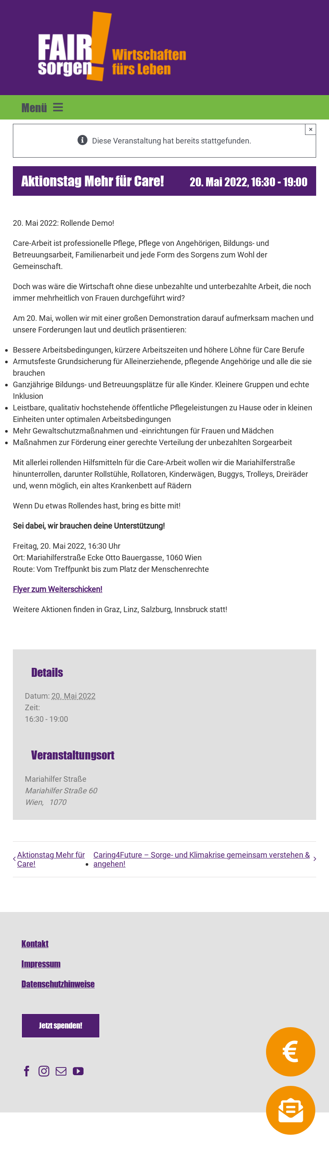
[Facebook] (26, 1071)
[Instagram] (44, 1071)
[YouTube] (78, 1071)
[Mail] (61, 1071)
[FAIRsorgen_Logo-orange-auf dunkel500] (112, 10)
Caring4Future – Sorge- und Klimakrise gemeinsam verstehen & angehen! (201, 859)
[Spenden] (60, 1025)
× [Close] (311, 129)
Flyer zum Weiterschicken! (57, 589)
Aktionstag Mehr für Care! (51, 859)
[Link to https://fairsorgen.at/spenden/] (290, 1051)
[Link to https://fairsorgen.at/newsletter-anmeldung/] (290, 1110)
